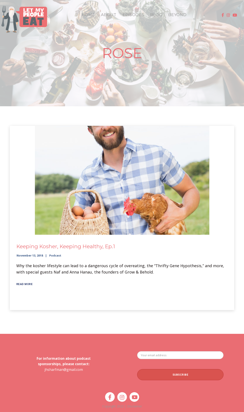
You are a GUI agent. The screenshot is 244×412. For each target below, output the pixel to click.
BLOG (156, 14)
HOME (88, 14)
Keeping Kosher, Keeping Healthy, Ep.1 (65, 246)
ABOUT (108, 14)
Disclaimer (134, 406)
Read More (24, 284)
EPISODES (133, 14)
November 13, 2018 (30, 255)
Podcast (55, 255)
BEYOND (177, 14)
